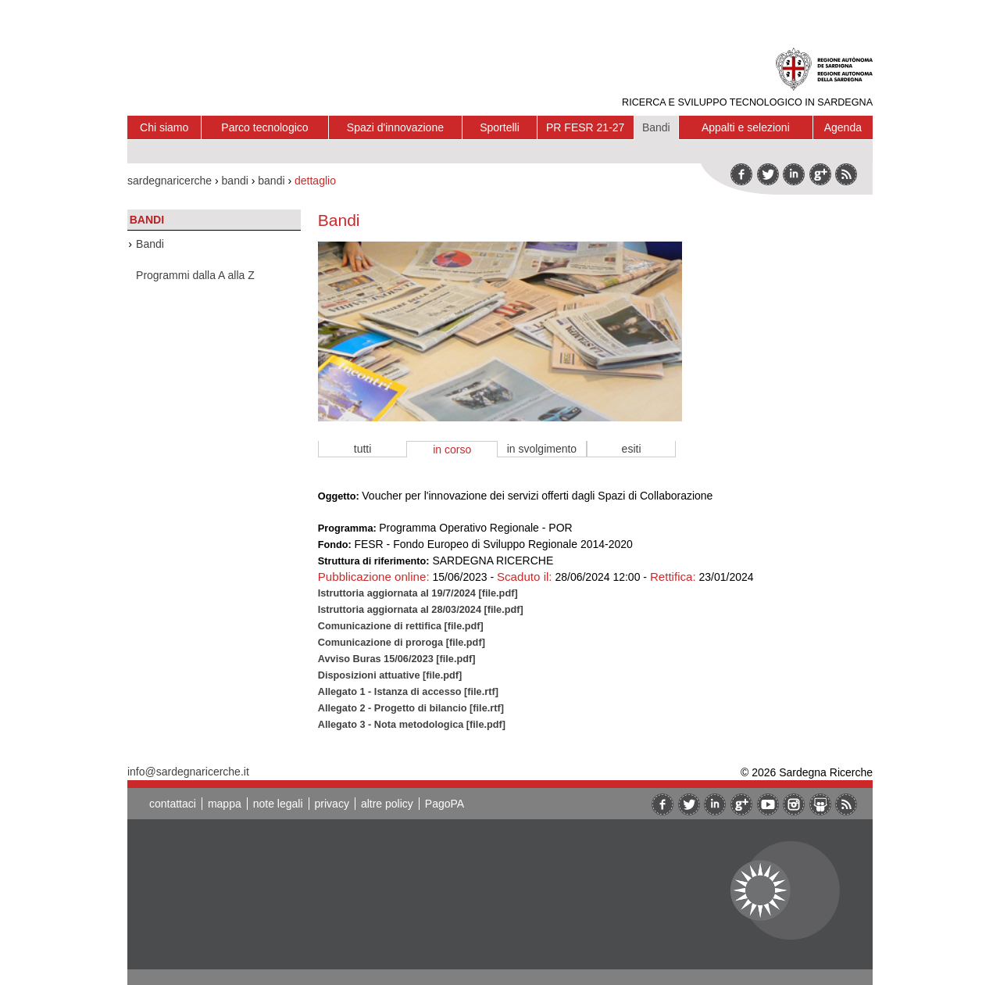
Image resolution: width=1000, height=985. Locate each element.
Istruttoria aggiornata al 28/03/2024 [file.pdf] (420, 609)
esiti (631, 448)
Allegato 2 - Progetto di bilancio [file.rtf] (411, 708)
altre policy (387, 803)
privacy (332, 803)
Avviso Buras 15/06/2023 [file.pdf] (397, 658)
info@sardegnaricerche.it (188, 771)
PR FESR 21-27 (585, 127)
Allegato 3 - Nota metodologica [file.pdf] (411, 724)
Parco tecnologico (264, 127)
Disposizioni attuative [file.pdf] (390, 675)
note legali (278, 803)
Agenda (843, 127)
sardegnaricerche (169, 180)
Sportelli (500, 127)
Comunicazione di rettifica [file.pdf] (401, 626)
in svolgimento (542, 448)
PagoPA (444, 803)
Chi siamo (164, 127)
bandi (235, 180)
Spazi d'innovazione (395, 127)
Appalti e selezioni (746, 127)
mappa (224, 803)
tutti (363, 448)
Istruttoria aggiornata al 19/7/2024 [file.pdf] (418, 593)
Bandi (656, 127)
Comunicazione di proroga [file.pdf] (401, 642)
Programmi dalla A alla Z (195, 275)
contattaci (172, 803)
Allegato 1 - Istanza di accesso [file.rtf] (408, 691)
